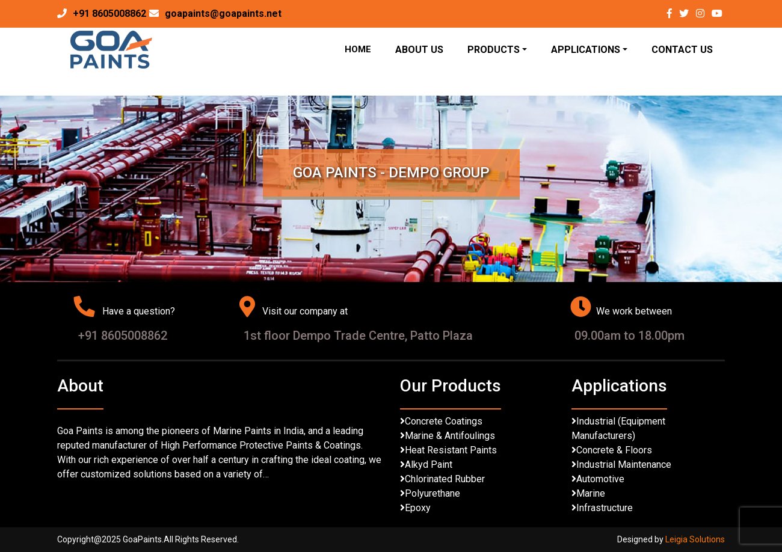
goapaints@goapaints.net (223, 13)
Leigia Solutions (695, 539)
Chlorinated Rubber (445, 479)
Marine (590, 493)
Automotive (600, 479)
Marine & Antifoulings (450, 435)
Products (493, 49)
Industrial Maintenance (623, 464)
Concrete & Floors (614, 450)
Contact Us (682, 49)
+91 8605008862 (109, 13)
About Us (419, 49)
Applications (585, 49)
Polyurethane (432, 493)
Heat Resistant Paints (451, 450)
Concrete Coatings (443, 421)
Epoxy (418, 508)
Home (358, 49)
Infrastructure (604, 508)
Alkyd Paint (428, 464)
